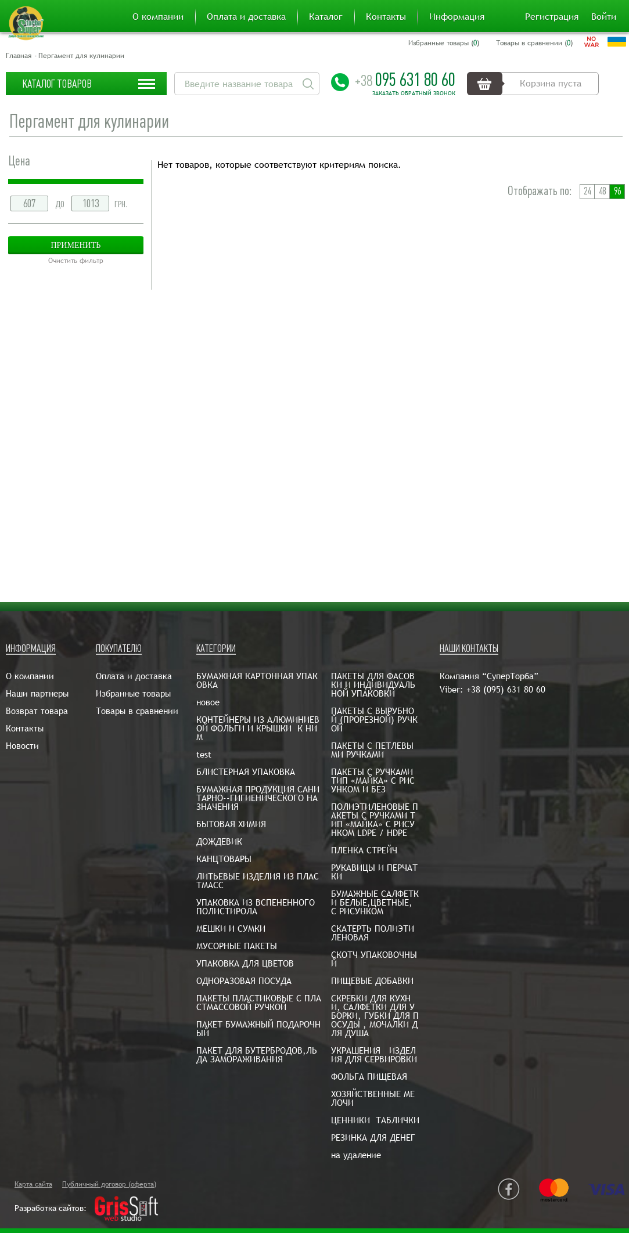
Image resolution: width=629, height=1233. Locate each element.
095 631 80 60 (405, 79)
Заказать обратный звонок (413, 93)
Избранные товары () (443, 42)
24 (587, 191)
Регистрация (551, 16)
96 (617, 191)
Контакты (386, 16)
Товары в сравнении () (534, 42)
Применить (75, 245)
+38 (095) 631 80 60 (505, 689)
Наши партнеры (37, 693)
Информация (456, 16)
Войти (603, 16)
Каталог (326, 16)
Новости (22, 745)
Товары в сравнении (137, 710)
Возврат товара (37, 710)
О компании (158, 16)
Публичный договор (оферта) (109, 1184)
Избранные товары (133, 693)
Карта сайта (33, 1184)
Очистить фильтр (75, 260)
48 (602, 191)
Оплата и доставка (246, 16)
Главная (18, 56)
